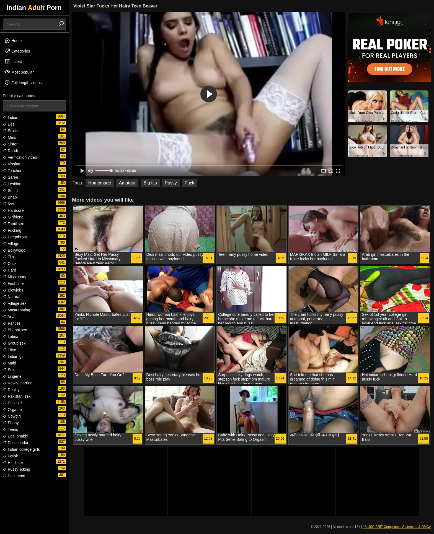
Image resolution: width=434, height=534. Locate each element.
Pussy (171, 183)
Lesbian (12, 184)
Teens (10, 429)
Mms (9, 137)
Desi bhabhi (15, 436)
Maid (9, 363)
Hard (9, 270)
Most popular (19, 72)
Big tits (150, 183)
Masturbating (16, 310)
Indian (10, 117)
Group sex (14, 343)
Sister (10, 144)
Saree (10, 177)
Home (13, 40)
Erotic (10, 131)
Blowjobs (13, 290)
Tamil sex (13, 224)
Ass (8, 204)
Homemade (99, 183)
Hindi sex (13, 462)
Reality (11, 389)
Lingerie (12, 376)
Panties (12, 323)
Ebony (11, 423)
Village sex (14, 303)
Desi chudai (15, 443)
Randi (10, 151)
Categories (17, 51)
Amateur (127, 183)
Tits (8, 257)
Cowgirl (12, 416)
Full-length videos (23, 82)
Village (11, 243)
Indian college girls (21, 449)
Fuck (189, 183)
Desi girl (12, 403)
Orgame (12, 409)
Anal (9, 316)
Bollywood (14, 250)
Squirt (10, 190)
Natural (11, 297)
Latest (13, 61)
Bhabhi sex (15, 330)
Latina (10, 336)
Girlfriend (13, 217)
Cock (10, 263)
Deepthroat (15, 237)
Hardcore (13, 210)
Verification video (20, 157)
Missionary (14, 277)
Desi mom (14, 476)
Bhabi (10, 197)
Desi (9, 124)
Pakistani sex (16, 396)
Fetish (10, 456)
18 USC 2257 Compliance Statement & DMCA (397, 527)
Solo (9, 370)
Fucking (12, 230)
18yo (9, 350)
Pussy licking (16, 469)
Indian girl (14, 356)
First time (13, 283)
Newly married (17, 383)
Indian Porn (33, 7)
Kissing (11, 164)
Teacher (12, 170)
